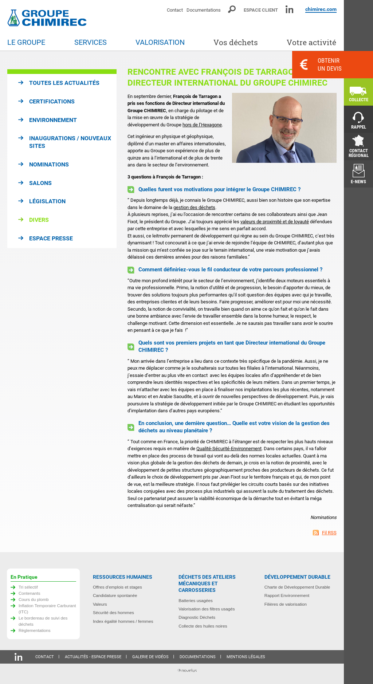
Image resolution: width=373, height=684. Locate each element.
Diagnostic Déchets (196, 617)
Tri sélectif (28, 587)
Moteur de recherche (232, 9)
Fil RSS (329, 532)
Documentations (203, 10)
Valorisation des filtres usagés (206, 608)
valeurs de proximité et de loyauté (274, 221)
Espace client (261, 10)
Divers (39, 219)
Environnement (53, 120)
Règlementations (35, 630)
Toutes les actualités (64, 82)
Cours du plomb (34, 599)
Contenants (29, 593)
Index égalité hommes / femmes (123, 621)
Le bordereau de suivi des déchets (43, 621)
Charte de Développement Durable (297, 587)
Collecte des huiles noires (202, 626)
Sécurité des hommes (113, 612)
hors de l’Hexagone (202, 124)
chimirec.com (321, 9)
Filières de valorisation (285, 604)
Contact (175, 10)
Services (90, 42)
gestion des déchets (194, 207)
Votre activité (311, 42)
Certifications (52, 101)
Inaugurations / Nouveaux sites (70, 142)
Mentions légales (246, 656)
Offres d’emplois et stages (117, 587)
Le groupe (26, 42)
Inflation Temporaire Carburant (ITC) (47, 608)
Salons (40, 183)
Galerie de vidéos (150, 656)
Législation (47, 201)
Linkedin (289, 9)
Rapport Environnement (286, 595)
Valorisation (160, 42)
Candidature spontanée (115, 595)
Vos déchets (235, 42)
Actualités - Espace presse (93, 656)
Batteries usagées (195, 600)
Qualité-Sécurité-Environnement (229, 448)
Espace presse (51, 238)
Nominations (49, 164)
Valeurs (100, 604)
